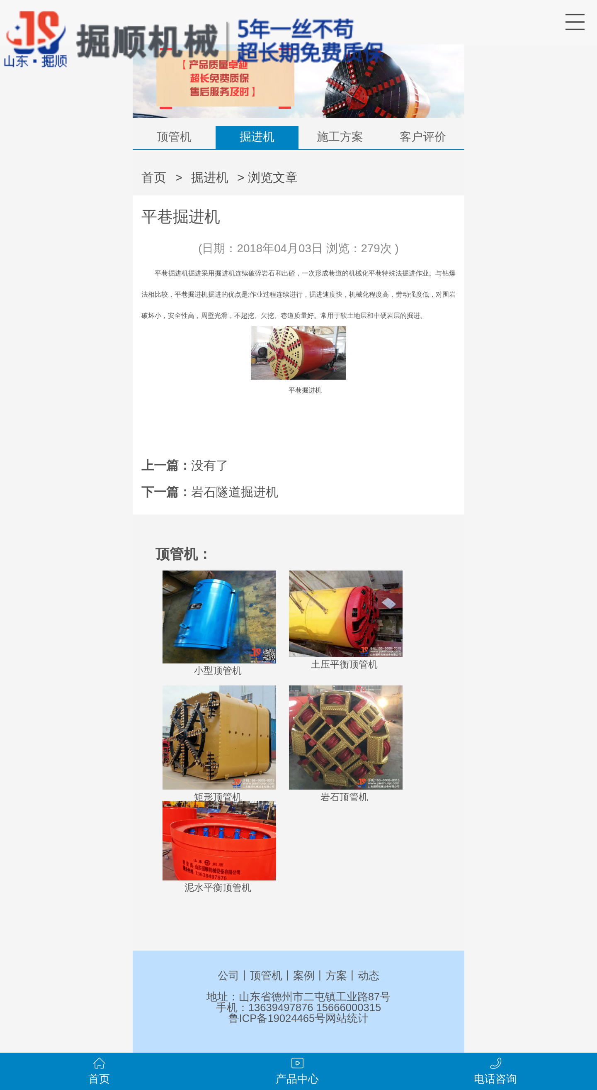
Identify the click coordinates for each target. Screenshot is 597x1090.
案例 (304, 975)
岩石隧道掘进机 (234, 492)
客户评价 (423, 136)
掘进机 (257, 136)
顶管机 (174, 136)
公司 (228, 975)
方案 (336, 975)
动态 (368, 975)
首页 (153, 177)
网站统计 (347, 1018)
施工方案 (340, 136)
